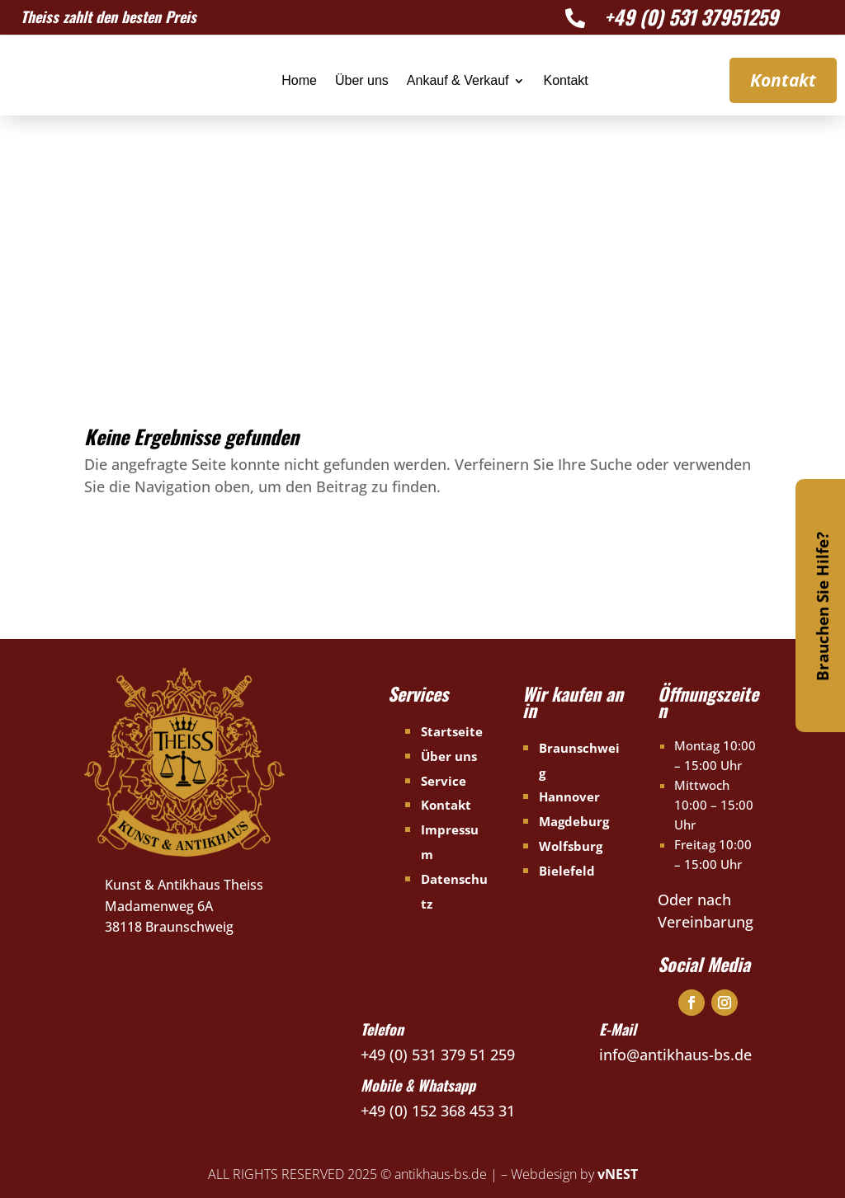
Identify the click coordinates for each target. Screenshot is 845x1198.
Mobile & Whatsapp (418, 1085)
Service (443, 781)
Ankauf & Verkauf (458, 81)
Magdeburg (574, 821)
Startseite (452, 731)
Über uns (362, 81)
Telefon (382, 1029)
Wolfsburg (570, 846)
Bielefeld (567, 870)
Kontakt (565, 81)
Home (299, 81)
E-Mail (617, 1029)
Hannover (569, 796)
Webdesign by (574, 1174)
